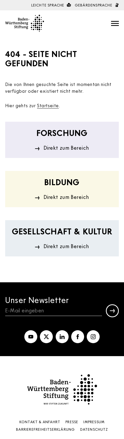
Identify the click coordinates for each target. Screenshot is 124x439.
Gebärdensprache (97, 5)
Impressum (94, 422)
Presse (71, 422)
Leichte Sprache (51, 5)
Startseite (48, 105)
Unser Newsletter (37, 299)
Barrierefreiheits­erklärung (45, 429)
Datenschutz (94, 429)
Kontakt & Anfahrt (39, 422)
